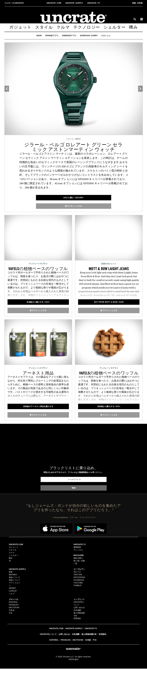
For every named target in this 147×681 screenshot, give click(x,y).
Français (14, 612)
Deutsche (14, 614)
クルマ (63, 27)
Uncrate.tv (91, 641)
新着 (11, 573)
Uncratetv (94, 3)
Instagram (79, 579)
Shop (39, 36)
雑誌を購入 (78, 559)
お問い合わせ (64, 647)
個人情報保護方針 (89, 647)
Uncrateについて (48, 647)
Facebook (79, 582)
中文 (11, 620)
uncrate (14, 3)
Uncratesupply (74, 3)
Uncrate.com (56, 641)
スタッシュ (106, 36)
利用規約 (77, 631)
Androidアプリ (69, 36)
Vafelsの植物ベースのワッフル (38, 268)
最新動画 (77, 549)
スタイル (44, 27)
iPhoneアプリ (52, 36)
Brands (13, 576)
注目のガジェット (108, 264)
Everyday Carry (89, 36)
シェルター (114, 27)
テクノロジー (86, 27)
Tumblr (77, 587)
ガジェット (20, 27)
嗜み (133, 27)
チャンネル (78, 551)
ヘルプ (12, 601)
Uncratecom (54, 3)
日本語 (137, 3)
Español (13, 609)
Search (134, 19)
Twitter (78, 576)
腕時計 (78, 139)
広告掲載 (77, 623)
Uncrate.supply (74, 641)
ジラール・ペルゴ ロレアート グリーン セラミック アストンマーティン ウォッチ (73, 147)
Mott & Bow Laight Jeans (109, 268)
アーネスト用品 (38, 373)
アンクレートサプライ (38, 264)
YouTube (78, 584)
